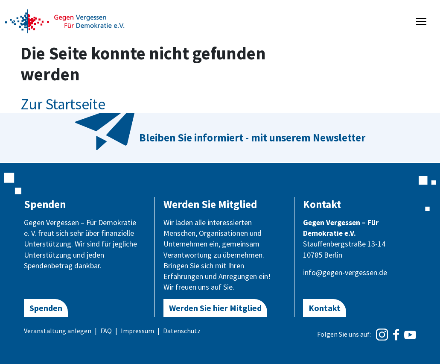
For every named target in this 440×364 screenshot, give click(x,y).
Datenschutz (182, 330)
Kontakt (325, 307)
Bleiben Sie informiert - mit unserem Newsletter (252, 137)
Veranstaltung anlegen (57, 330)
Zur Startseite (62, 104)
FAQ (106, 330)
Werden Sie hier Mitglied (215, 307)
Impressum (137, 330)
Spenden (45, 307)
